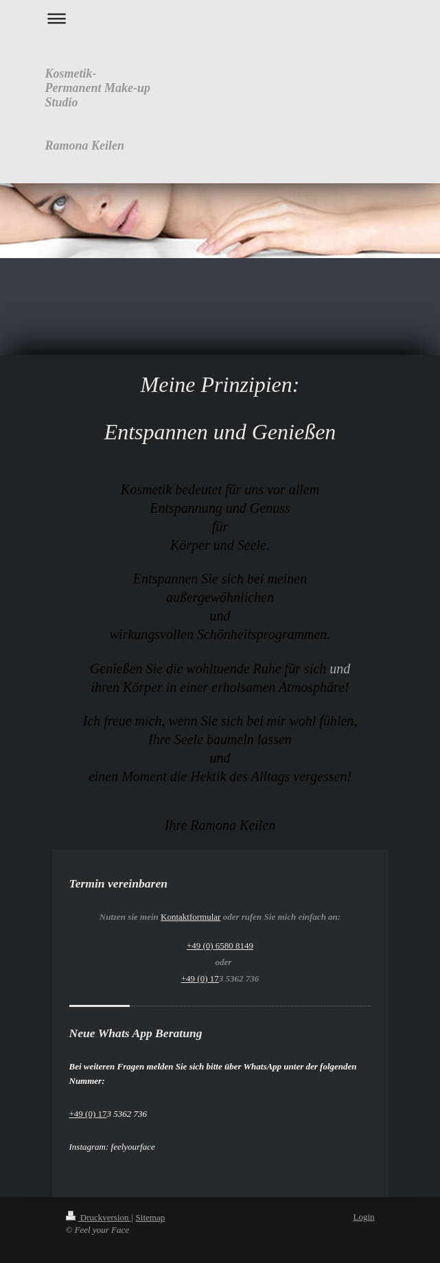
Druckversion (98, 1217)
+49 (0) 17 (200, 978)
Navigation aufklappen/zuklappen (220, 18)
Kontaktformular (190, 917)
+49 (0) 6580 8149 (220, 945)
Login (363, 1217)
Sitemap (150, 1217)
